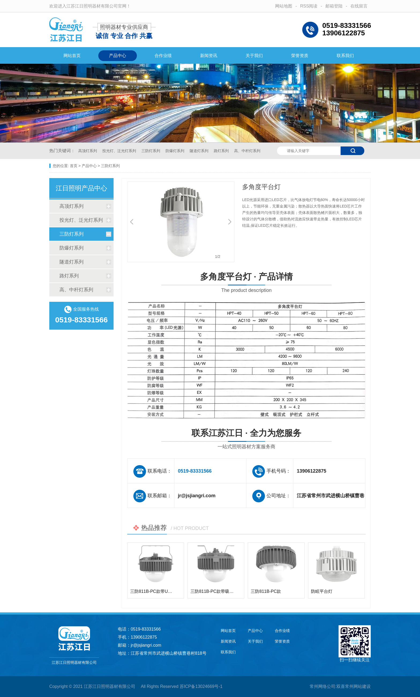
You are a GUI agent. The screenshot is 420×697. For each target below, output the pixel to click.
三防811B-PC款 (266, 591)
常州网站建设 (358, 686)
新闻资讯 (208, 55)
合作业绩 (163, 55)
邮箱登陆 (334, 6)
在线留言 (359, 6)
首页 (73, 166)
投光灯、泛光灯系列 (119, 151)
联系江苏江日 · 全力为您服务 (246, 439)
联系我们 (345, 55)
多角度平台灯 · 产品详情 (246, 283)
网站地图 (283, 6)
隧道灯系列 (199, 151)
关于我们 (254, 55)
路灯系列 (222, 151)
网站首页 (72, 55)
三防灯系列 (151, 151)
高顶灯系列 (88, 151)
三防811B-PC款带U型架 (153, 591)
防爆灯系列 (175, 151)
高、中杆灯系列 (247, 151)
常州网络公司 (322, 686)
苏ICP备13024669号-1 (201, 686)
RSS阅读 (308, 6)
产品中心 (117, 55)
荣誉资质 (299, 55)
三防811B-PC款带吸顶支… (216, 591)
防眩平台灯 (321, 591)
